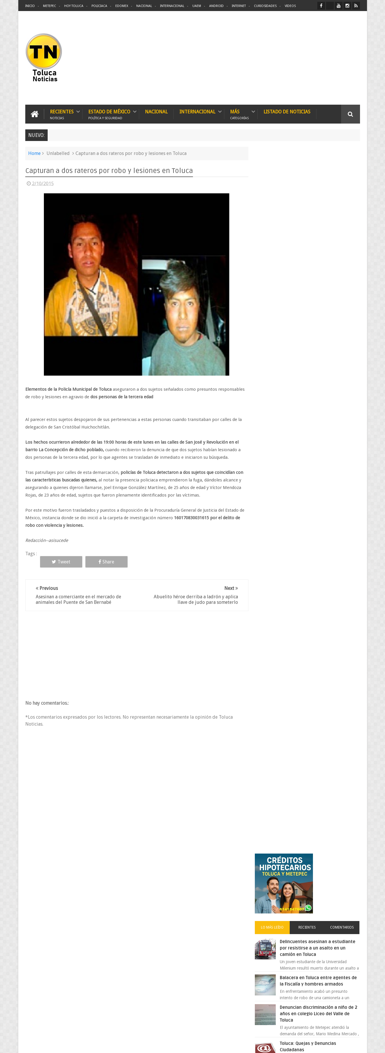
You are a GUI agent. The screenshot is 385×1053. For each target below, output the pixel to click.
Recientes (62, 114)
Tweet (59, 561)
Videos (290, 6)
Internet (239, 6)
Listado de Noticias (287, 112)
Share (101, 561)
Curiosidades (265, 6)
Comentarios (343, 225)
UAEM (196, 6)
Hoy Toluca (73, 6)
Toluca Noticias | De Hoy (99, 1044)
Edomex (121, 6)
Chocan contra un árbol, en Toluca (319, 459)
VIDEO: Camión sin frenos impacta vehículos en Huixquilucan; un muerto (319, 522)
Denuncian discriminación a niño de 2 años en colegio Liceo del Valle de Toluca (321, 311)
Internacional (172, 6)
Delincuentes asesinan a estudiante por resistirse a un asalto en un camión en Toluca (316, 246)
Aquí (355, 1044)
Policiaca (99, 6)
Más (239, 114)
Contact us (345, 867)
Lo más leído (276, 225)
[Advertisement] (311, 58)
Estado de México (109, 114)
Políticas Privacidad (309, 1044)
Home (34, 153)
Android (216, 6)
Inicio (30, 6)
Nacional (144, 6)
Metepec (49, 6)
